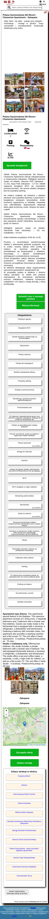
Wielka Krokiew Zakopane (24, 812)
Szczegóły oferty (24, 752)
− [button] (6, 715)
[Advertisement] (24, 51)
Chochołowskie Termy (24, 876)
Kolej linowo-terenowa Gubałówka (24, 867)
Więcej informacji (30, 305)
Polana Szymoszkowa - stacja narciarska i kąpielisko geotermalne (24, 849)
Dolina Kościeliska (24, 803)
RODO (14, 916)
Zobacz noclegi (24, 763)
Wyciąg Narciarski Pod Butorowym (24, 830)
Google (33, 908)
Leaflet (30, 744)
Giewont (24, 785)
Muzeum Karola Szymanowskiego (24, 839)
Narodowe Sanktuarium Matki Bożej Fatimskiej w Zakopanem (24, 822)
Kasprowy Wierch (24, 776)
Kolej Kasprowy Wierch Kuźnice (24, 794)
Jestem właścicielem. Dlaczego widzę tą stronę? (17, 892)
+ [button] (6, 711)
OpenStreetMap (40, 744)
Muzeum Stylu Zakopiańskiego (24, 858)
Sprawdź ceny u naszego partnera (30, 297)
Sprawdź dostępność (17, 165)
